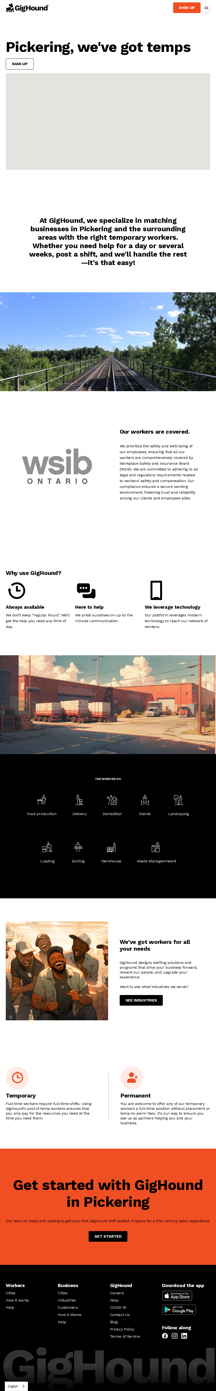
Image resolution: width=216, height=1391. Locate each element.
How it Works (69, 1314)
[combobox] (16, 1386)
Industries (67, 1300)
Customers (68, 1307)
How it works (17, 1300)
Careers (117, 1293)
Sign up (187, 7)
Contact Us (120, 1314)
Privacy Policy (122, 1329)
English (12, 1386)
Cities (10, 1293)
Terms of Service (125, 1336)
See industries (141, 1000)
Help (10, 1307)
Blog (114, 1322)
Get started (107, 1236)
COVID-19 (118, 1307)
